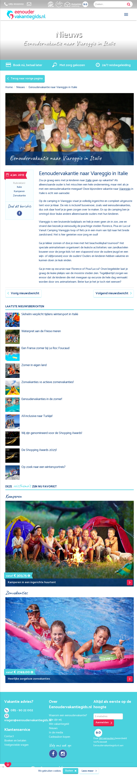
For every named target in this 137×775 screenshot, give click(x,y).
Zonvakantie (19, 196)
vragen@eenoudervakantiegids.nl (27, 718)
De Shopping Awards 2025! (39, 450)
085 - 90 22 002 (18, 710)
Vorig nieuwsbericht (23, 293)
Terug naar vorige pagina (25, 78)
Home (9, 87)
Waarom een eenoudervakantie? (68, 715)
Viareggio (125, 189)
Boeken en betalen (15, 740)
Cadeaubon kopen (59, 736)
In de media (56, 732)
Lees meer (89, 771)
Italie (19, 187)
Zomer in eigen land (34, 365)
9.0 (85, 4)
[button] (29, 576)
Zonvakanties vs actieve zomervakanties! (47, 382)
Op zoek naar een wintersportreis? (43, 467)
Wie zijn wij (55, 719)
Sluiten (71, 771)
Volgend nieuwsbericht (114, 293)
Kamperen (19, 191)
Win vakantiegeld (59, 724)
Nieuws (20, 87)
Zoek (129, 4)
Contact (9, 736)
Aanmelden (104, 723)
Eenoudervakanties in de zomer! (41, 399)
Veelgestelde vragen (16, 744)
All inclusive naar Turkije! (36, 416)
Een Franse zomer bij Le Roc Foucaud (45, 348)
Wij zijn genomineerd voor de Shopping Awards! (51, 433)
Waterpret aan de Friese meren (41, 331)
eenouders (107, 738)
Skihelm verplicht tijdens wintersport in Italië (49, 314)
